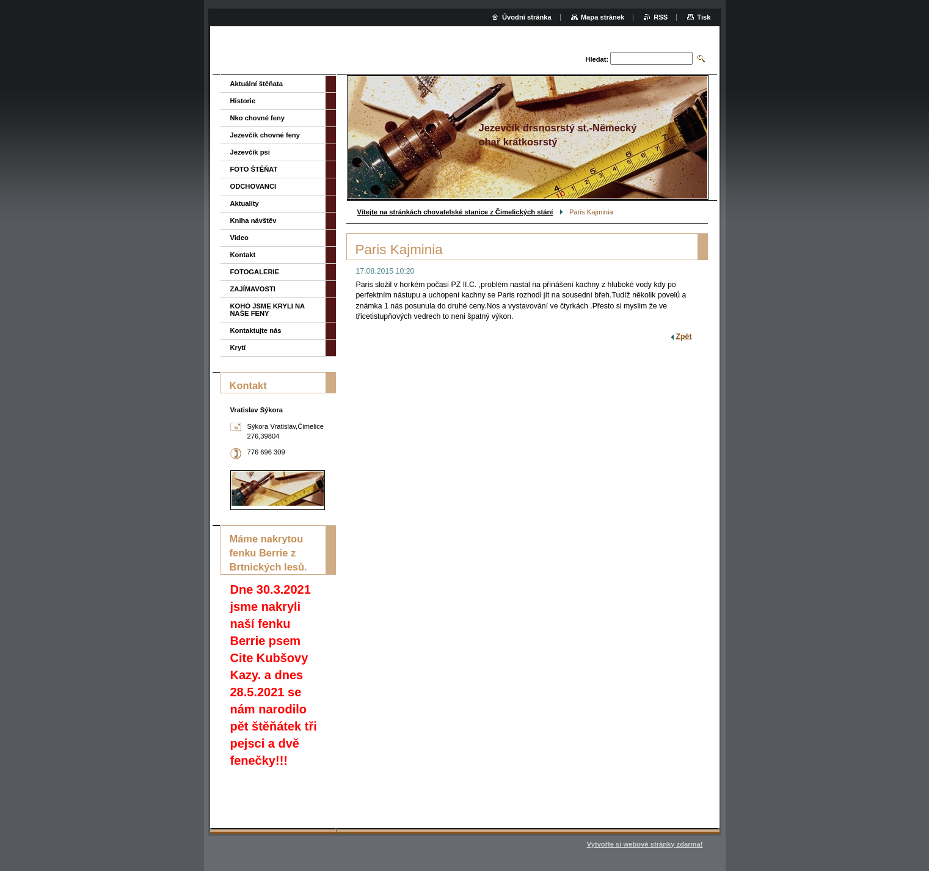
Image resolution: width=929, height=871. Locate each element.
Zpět (684, 336)
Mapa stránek (603, 17)
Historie (243, 100)
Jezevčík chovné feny (265, 135)
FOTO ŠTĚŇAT (254, 169)
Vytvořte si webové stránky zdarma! (645, 844)
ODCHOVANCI (253, 186)
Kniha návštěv (253, 220)
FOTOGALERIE (255, 271)
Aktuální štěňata (256, 83)
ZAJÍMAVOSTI (252, 289)
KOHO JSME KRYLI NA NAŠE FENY (267, 309)
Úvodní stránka (527, 17)
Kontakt (243, 254)
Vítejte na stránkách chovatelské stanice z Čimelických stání (455, 212)
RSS (661, 17)
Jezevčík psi (250, 152)
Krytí (238, 347)
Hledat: (596, 59)
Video (239, 237)
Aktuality (244, 203)
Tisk (703, 17)
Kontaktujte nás (256, 330)
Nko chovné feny (257, 118)
